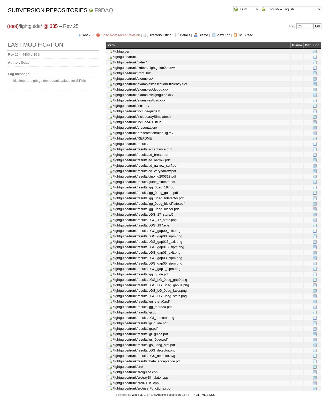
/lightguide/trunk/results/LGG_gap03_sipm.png (147, 258)
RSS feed (246, 35)
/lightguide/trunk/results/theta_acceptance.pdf (147, 361)
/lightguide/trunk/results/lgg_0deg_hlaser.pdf (146, 209)
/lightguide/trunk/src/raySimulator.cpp (140, 377)
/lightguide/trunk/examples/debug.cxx (140, 89)
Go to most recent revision (120, 35)
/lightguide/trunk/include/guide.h (136, 111)
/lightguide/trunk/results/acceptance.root (142, 149)
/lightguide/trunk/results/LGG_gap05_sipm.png (147, 263)
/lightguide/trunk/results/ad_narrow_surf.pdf (145, 165)
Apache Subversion (168, 394)
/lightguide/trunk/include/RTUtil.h (137, 122)
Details (185, 35)
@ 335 (50, 26)
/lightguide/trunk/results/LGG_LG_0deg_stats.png (150, 296)
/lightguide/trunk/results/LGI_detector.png (143, 318)
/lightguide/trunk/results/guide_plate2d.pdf (144, 182)
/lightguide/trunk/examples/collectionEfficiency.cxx (150, 84)
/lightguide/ (121, 51)
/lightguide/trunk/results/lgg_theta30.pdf (142, 307)
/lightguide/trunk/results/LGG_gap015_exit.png (147, 242)
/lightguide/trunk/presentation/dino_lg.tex (143, 133)
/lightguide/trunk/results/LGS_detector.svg (144, 356)
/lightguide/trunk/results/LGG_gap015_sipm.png (148, 247)
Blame (203, 35)
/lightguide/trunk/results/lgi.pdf (135, 312)
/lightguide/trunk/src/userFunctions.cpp (142, 388)
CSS (212, 394)
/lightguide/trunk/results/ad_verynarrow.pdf (144, 171)
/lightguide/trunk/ (125, 57)
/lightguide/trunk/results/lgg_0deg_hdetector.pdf (148, 198)
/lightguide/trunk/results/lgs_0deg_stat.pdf (144, 345)
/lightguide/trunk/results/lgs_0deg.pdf (140, 339)
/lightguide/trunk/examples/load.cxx (139, 100)
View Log (223, 35)
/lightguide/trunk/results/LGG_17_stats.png (145, 220)
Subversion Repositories (47, 10)
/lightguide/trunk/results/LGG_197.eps (141, 225)
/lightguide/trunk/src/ (128, 367)
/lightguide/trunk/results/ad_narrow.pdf (141, 160)
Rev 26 (87, 35)
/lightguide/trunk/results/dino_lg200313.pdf (144, 176)
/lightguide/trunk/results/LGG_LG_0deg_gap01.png (151, 285)
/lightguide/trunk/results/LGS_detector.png (144, 350)
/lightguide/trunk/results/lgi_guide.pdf (140, 323)
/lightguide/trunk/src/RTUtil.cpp (136, 383)
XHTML (201, 394)
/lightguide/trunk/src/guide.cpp (135, 372)
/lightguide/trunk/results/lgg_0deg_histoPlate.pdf (149, 204)
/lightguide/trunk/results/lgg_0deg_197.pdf (144, 187)
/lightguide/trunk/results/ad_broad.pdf (140, 155)
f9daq (104, 10)
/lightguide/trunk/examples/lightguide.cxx (143, 95)
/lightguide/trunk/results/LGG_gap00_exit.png (146, 231)
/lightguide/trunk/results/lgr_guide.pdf (140, 334)
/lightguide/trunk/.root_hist (132, 73)
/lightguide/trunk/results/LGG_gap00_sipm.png (147, 236)
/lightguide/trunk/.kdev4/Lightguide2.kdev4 (144, 68)
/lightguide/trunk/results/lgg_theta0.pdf (141, 301)
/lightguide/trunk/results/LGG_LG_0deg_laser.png (150, 290)
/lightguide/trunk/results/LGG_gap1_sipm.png (146, 269)
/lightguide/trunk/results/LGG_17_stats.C (143, 214)
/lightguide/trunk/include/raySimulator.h (142, 117)
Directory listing (159, 35)
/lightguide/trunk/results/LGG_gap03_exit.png (146, 252)
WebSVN (137, 394)
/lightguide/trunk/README (132, 138)
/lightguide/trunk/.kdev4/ (130, 62)
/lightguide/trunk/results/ (130, 144)
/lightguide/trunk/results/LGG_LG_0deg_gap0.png (150, 280)
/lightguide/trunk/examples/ (133, 78)
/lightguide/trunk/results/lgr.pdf (135, 329)
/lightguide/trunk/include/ (131, 106)
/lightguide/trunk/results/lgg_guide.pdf (141, 274)
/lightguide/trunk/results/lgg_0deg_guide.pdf (145, 193)
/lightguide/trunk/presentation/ (135, 127)
